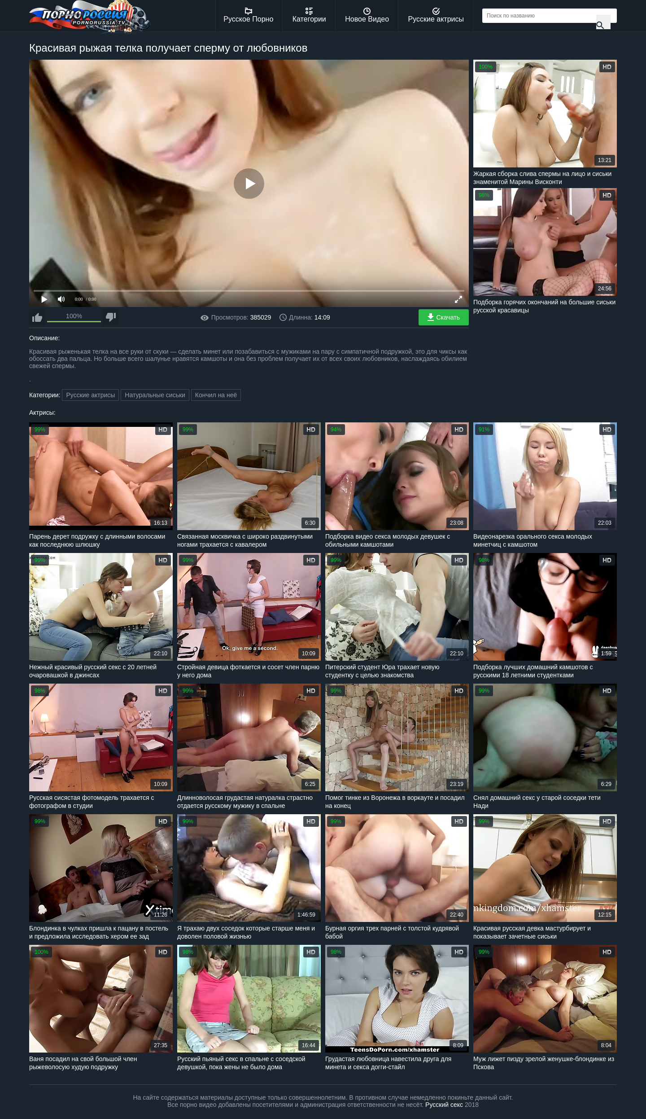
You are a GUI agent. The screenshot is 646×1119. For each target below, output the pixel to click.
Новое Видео (367, 15)
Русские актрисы (436, 15)
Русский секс (444, 1104)
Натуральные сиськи (155, 395)
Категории (309, 15)
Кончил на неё (216, 395)
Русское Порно (248, 15)
